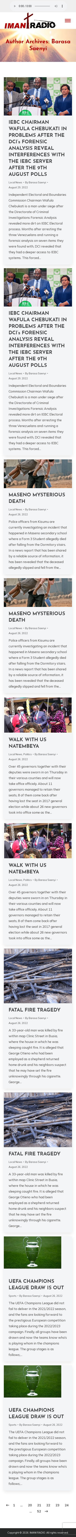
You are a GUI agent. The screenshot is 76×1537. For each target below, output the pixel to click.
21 (39, 1505)
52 (39, 1511)
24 (67, 1505)
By (35, 182)
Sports (12, 1295)
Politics (27, 754)
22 (48, 1505)
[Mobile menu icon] (67, 20)
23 (57, 1505)
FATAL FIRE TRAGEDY (34, 1010)
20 (30, 1505)
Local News (15, 182)
